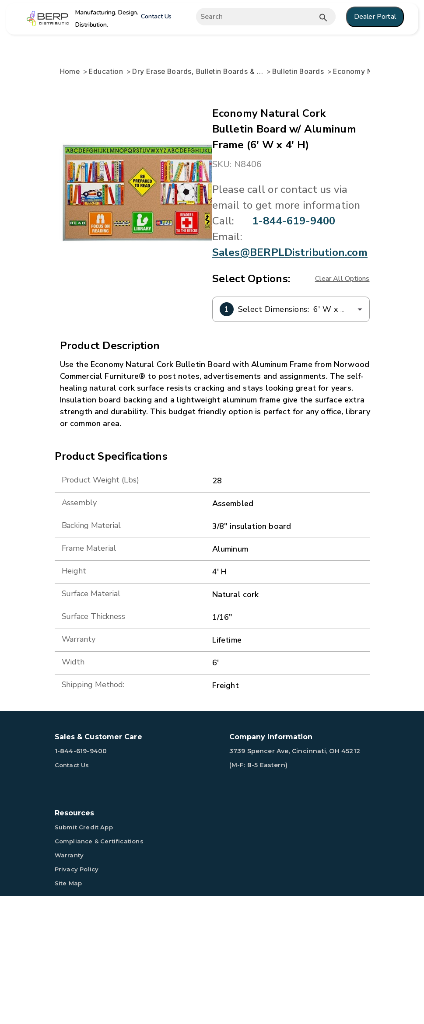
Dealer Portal (375, 16)
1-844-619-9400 (136, 364)
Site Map (68, 1010)
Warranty (69, 982)
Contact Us (156, 16)
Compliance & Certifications (99, 968)
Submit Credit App (84, 954)
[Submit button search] (323, 17)
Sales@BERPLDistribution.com (172, 380)
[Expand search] (258, 16)
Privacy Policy (77, 996)
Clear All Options (342, 406)
